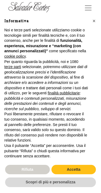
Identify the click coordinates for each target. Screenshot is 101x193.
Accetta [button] (74, 169)
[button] (94, 21)
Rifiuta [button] (27, 169)
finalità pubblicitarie (64, 93)
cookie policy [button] (15, 56)
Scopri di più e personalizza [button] (50, 182)
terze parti (12, 67)
